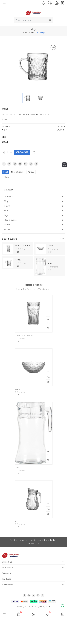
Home (24, 33)
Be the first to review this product (34, 114)
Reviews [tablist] (31, 172)
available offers (33, 543)
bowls (51, 245)
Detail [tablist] (5, 172)
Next (63, 239)
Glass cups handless (23, 245)
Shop (33, 33)
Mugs (18, 259)
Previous (60, 239)
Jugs (50, 263)
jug (16, 520)
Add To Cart (22, 152)
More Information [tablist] (17, 172)
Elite (48, 606)
